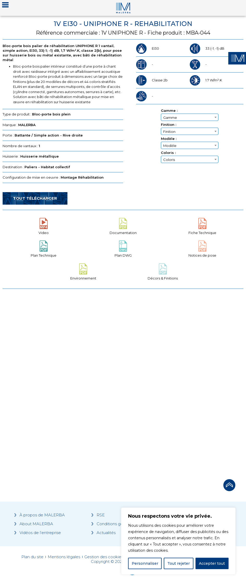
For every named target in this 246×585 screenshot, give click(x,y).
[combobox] (189, 117)
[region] (178, 541)
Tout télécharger (35, 198)
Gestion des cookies (103, 557)
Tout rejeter (178, 563)
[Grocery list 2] (184, 382)
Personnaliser (145, 563)
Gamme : (169, 110)
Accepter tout (212, 563)
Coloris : (168, 152)
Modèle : (168, 138)
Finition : (168, 124)
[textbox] (189, 117)
